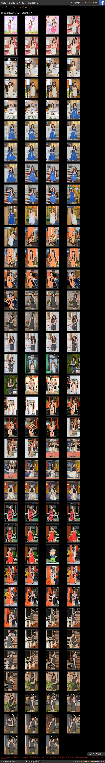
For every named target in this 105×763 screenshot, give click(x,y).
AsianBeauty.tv (88, 761)
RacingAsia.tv (33, 761)
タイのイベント (23, 7)
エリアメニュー (90, 3)
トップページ (6, 7)
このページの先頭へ (96, 754)
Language (75, 2)
